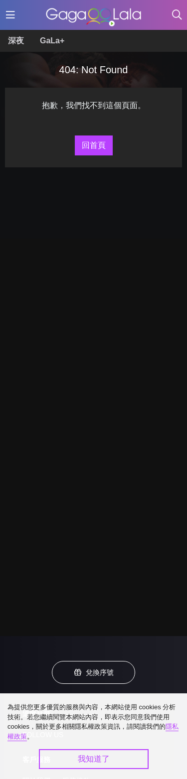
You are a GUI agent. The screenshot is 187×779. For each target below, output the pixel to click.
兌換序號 (93, 672)
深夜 (16, 40)
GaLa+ (52, 40)
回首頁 (94, 145)
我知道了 (94, 759)
